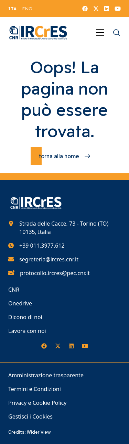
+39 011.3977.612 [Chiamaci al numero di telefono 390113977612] (42, 245)
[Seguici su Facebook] (85, 8)
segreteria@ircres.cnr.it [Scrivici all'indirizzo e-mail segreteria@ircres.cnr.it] (48, 259)
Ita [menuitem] (12, 8)
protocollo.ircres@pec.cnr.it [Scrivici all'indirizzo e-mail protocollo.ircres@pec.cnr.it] (55, 273)
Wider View (39, 432)
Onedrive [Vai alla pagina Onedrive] (20, 303)
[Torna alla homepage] (64, 156)
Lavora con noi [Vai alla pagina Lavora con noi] (27, 331)
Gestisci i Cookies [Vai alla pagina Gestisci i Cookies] (30, 416)
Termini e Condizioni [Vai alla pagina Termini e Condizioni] (34, 389)
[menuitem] (12, 8)
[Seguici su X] (96, 8)
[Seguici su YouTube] (118, 8)
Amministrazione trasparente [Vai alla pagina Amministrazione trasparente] (46, 375)
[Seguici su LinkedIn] (106, 8)
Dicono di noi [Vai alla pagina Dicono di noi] (25, 317)
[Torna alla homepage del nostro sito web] (38, 32)
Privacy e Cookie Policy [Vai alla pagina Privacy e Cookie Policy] (37, 403)
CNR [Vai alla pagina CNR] (13, 289)
